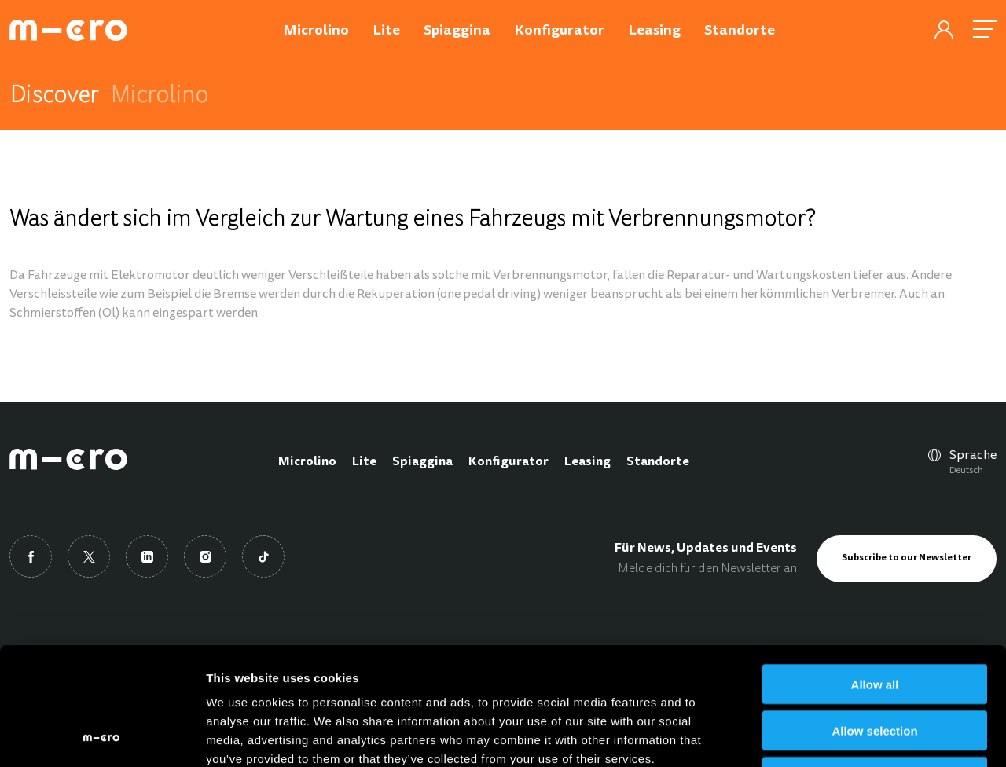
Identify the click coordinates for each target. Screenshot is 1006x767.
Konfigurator (508, 462)
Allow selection (874, 620)
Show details (824, 736)
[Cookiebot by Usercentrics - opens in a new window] (102, 736)
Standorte (657, 462)
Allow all (875, 574)
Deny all (875, 666)
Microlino (307, 462)
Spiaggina (422, 462)
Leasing (587, 462)
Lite (364, 462)
